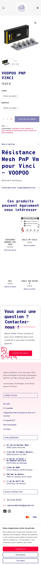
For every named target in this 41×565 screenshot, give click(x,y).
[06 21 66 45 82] (20, 500)
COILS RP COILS (29, 240)
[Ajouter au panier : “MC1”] (10, 287)
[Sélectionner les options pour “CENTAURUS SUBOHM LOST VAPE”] (10, 250)
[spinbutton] (7, 119)
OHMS (4, 91)
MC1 (10, 281)
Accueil (6, 404)
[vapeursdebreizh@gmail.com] (20, 505)
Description (8, 144)
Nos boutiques (9, 424)
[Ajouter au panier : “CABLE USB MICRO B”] (29, 289)
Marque (5, 103)
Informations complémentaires (18, 188)
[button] (11, 119)
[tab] (20, 144)
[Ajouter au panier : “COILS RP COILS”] (29, 245)
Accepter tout (20, 549)
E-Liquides (8, 408)
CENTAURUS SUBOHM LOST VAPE (10, 242)
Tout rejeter (20, 561)
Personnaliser (20, 555)
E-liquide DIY (9, 420)
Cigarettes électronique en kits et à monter (19, 414)
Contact (7, 429)
